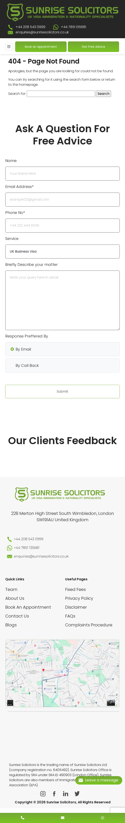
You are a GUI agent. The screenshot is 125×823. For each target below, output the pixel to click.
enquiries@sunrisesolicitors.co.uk (42, 32)
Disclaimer (76, 607)
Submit (62, 391)
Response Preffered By (26, 336)
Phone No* (15, 212)
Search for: (17, 93)
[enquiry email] (62, 817)
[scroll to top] (62, 805)
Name (11, 160)
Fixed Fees (75, 589)
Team (11, 589)
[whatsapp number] (102, 817)
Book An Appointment (28, 607)
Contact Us (17, 616)
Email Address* (19, 186)
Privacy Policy (79, 598)
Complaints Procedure (88, 625)
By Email (23, 349)
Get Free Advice (93, 47)
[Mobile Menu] (8, 47)
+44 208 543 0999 (30, 26)
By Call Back (27, 365)
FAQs (70, 616)
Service (12, 238)
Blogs (11, 625)
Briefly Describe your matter (31, 264)
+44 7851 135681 (73, 26)
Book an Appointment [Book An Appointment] (41, 47)
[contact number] (22, 817)
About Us (14, 598)
